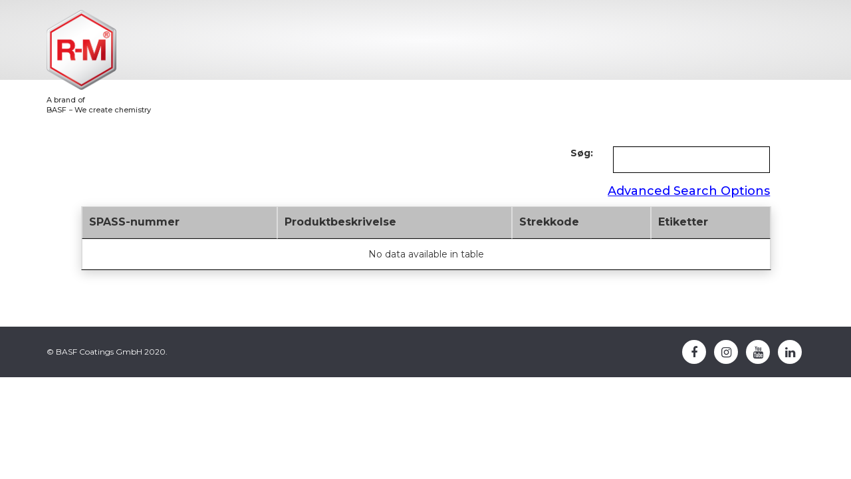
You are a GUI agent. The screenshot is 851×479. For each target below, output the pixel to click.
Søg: (581, 153)
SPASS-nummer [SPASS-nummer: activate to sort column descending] (134, 222)
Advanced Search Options (689, 191)
